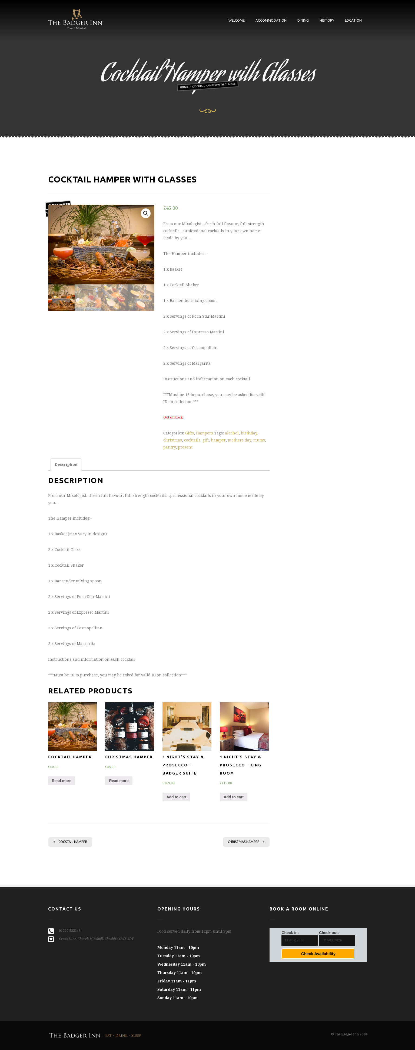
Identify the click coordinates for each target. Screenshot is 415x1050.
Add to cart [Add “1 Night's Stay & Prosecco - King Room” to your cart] (234, 797)
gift (205, 440)
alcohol (232, 433)
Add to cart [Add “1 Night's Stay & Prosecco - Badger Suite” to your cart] (176, 797)
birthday (249, 433)
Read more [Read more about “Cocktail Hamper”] (61, 781)
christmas (172, 440)
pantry (169, 447)
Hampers (204, 433)
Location (353, 20)
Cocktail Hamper (70, 841)
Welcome (236, 20)
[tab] (66, 464)
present (185, 447)
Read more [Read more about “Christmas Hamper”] (118, 781)
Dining (303, 20)
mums (259, 440)
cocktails (192, 440)
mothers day (239, 440)
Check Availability (318, 953)
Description (66, 464)
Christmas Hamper (246, 841)
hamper (218, 440)
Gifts (189, 433)
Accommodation (271, 20)
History (327, 20)
